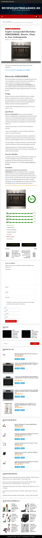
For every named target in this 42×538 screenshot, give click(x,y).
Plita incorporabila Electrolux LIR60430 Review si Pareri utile (7, 334)
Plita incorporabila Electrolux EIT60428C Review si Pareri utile (26, 334)
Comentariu (8, 269)
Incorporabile (8, 28)
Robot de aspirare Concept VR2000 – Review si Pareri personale (23, 495)
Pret (6, 306)
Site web (7, 297)
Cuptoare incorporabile (16, 28)
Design (6, 317)
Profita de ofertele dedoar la (17, 70)
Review (22, 359)
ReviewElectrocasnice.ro (21, 8)
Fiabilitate (7, 313)
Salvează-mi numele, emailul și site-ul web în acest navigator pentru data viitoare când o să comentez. (20, 303)
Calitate (6, 310)
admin (7, 39)
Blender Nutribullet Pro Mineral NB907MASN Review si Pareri (7, 507)
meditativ (5, 495)
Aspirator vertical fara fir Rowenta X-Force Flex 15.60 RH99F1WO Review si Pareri (25, 507)
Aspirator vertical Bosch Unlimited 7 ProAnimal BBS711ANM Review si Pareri (7, 528)
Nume (7, 287)
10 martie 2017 (14, 39)
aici (14, 183)
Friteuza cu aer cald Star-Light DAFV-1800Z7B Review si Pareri (25, 518)
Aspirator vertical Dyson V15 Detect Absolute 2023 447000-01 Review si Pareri (25, 528)
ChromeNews (25, 536)
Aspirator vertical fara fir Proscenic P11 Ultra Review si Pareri (7, 518)
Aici (13, 181)
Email (6, 292)
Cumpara (17, 359)
